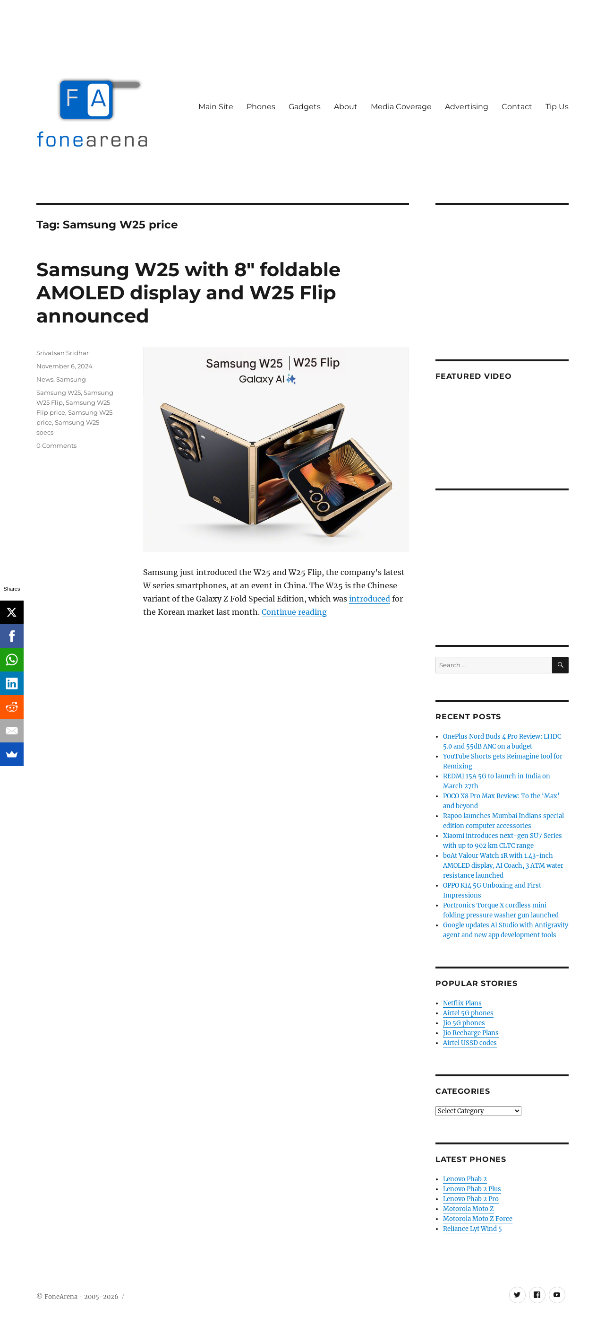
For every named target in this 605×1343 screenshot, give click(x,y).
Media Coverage (401, 106)
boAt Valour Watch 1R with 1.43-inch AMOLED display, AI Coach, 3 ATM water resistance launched (503, 866)
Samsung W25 (58, 392)
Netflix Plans (462, 1003)
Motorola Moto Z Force (477, 1219)
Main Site (215, 106)
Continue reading (294, 612)
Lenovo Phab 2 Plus (472, 1189)
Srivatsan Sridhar (62, 353)
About (346, 106)
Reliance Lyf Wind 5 (472, 1229)
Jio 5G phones (464, 1023)
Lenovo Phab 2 (465, 1179)
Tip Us (557, 106)
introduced (369, 598)
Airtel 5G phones (468, 1013)
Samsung (71, 379)
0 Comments (56, 445)
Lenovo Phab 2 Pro (471, 1199)
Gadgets (305, 106)
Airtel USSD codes (470, 1043)
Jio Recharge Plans (471, 1033)
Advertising (466, 106)
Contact (517, 106)
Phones (261, 106)
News (44, 379)
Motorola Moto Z (468, 1209)
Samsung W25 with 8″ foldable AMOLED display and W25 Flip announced (188, 292)
